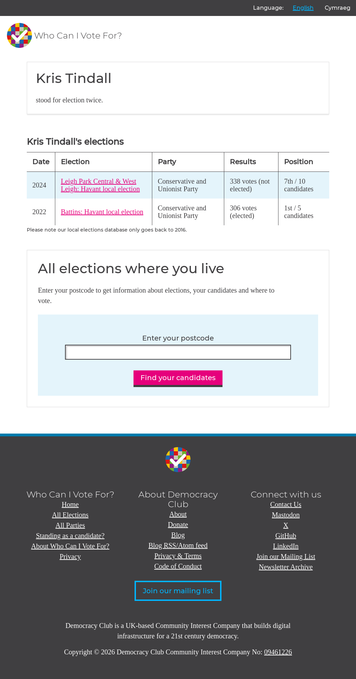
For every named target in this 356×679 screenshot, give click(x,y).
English (303, 8)
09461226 (278, 652)
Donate (178, 524)
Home (70, 504)
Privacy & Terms (178, 556)
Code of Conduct (178, 566)
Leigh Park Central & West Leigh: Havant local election (100, 185)
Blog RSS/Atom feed (178, 545)
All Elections (70, 515)
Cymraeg (337, 8)
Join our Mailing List (285, 556)
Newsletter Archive (286, 567)
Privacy (70, 556)
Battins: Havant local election (102, 212)
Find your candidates (178, 378)
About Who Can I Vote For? (70, 546)
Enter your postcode (178, 338)
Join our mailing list (178, 591)
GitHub (285, 535)
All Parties (70, 525)
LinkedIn (285, 546)
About (178, 514)
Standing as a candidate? (70, 535)
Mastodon (286, 515)
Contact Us (285, 504)
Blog (178, 535)
